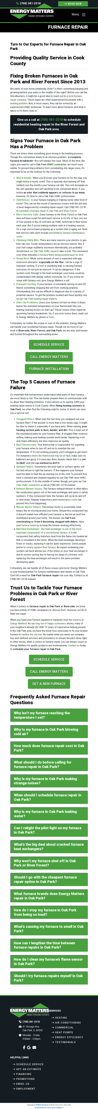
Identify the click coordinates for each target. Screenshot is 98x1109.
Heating (61, 1017)
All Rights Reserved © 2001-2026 (59, 1105)
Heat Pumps (64, 1032)
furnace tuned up (30, 525)
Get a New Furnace (49, 684)
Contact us (73, 645)
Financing (24, 1074)
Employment (26, 1088)
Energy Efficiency (69, 1037)
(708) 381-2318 (30, 3)
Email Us (23, 1083)
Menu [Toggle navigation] (79, 14)
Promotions (25, 1079)
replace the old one (31, 634)
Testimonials (65, 1042)
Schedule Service (49, 345)
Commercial (64, 1027)
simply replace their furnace (41, 547)
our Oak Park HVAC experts (44, 251)
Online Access (42, 1105)
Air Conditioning (68, 1022)
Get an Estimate (28, 1069)
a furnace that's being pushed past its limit (60, 254)
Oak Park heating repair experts (40, 298)
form (51, 317)
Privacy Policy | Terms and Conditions (49, 1108)
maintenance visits (67, 499)
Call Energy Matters (49, 357)
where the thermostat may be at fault (50, 455)
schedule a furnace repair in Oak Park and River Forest (48, 210)
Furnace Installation (49, 369)
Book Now (73, 3)
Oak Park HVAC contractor (51, 164)
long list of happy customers (50, 623)
